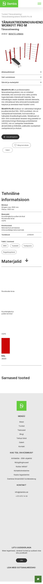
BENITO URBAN (16, 34)
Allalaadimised (7, 72)
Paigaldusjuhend (9, 252)
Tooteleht (15, 246)
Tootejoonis (28, 246)
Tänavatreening (15, 14)
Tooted (4, 14)
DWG (5, 246)
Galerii (7, 150)
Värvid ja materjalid (10, 82)
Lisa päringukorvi (11, 137)
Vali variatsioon (8, 77)
